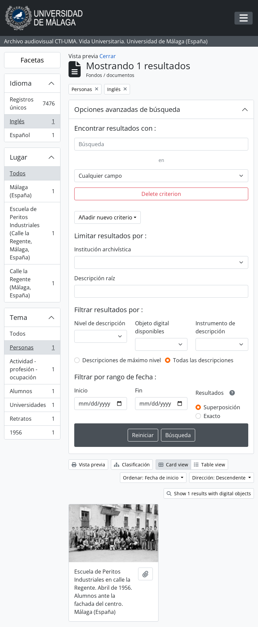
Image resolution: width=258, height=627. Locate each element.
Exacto (212, 416)
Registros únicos (32, 103)
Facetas (32, 60)
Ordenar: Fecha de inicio (151, 477)
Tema (18, 317)
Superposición (222, 407)
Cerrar (107, 56)
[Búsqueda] (161, 144)
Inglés (32, 122)
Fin (138, 390)
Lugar (18, 157)
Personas (32, 348)
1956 (32, 433)
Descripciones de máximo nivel (121, 360)
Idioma (21, 83)
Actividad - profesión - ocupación (32, 369)
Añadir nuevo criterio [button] (105, 217)
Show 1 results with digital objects (209, 493)
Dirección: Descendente (219, 477)
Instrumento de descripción (215, 327)
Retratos (32, 420)
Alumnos (32, 392)
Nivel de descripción (99, 323)
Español (32, 136)
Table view (209, 464)
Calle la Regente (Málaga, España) (32, 283)
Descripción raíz (94, 278)
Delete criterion (161, 194)
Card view (173, 464)
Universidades (32, 406)
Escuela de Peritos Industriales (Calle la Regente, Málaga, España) (32, 233)
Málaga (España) (32, 191)
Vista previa (88, 464)
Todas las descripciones (203, 360)
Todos (18, 173)
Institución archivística (102, 249)
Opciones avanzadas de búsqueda (127, 109)
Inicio (81, 390)
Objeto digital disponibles (152, 327)
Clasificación (132, 464)
